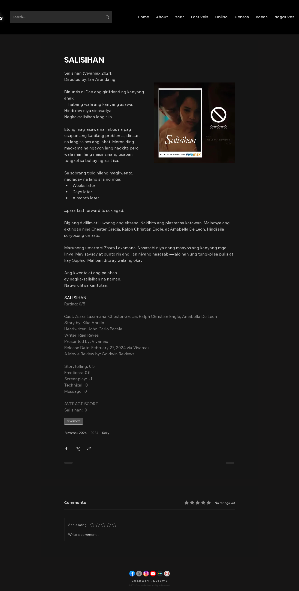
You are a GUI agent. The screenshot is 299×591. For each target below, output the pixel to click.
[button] (162, 17)
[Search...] (54, 17)
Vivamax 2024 (76, 433)
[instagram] (146, 573)
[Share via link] (89, 448)
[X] (139, 573)
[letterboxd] (160, 573)
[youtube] (153, 573)
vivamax (73, 421)
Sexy (105, 433)
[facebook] (132, 573)
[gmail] (167, 573)
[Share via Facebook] (66, 448)
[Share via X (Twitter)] (78, 448)
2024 (94, 433)
